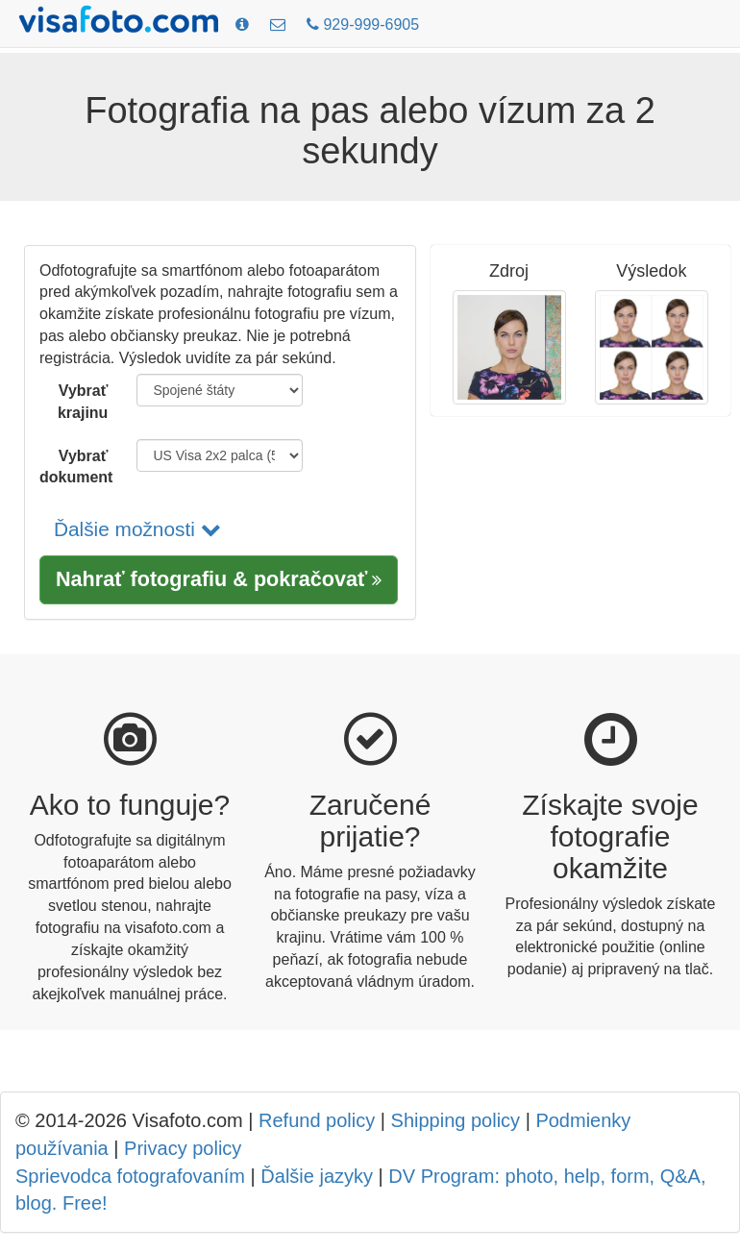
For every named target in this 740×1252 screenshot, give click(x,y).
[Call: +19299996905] (363, 25)
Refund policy (317, 1120)
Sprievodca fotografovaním (130, 1176)
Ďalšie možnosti (137, 529)
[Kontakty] (277, 25)
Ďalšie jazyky (316, 1176)
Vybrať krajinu (83, 401)
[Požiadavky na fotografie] (242, 25)
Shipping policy (456, 1120)
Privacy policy (182, 1148)
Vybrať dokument (75, 467)
